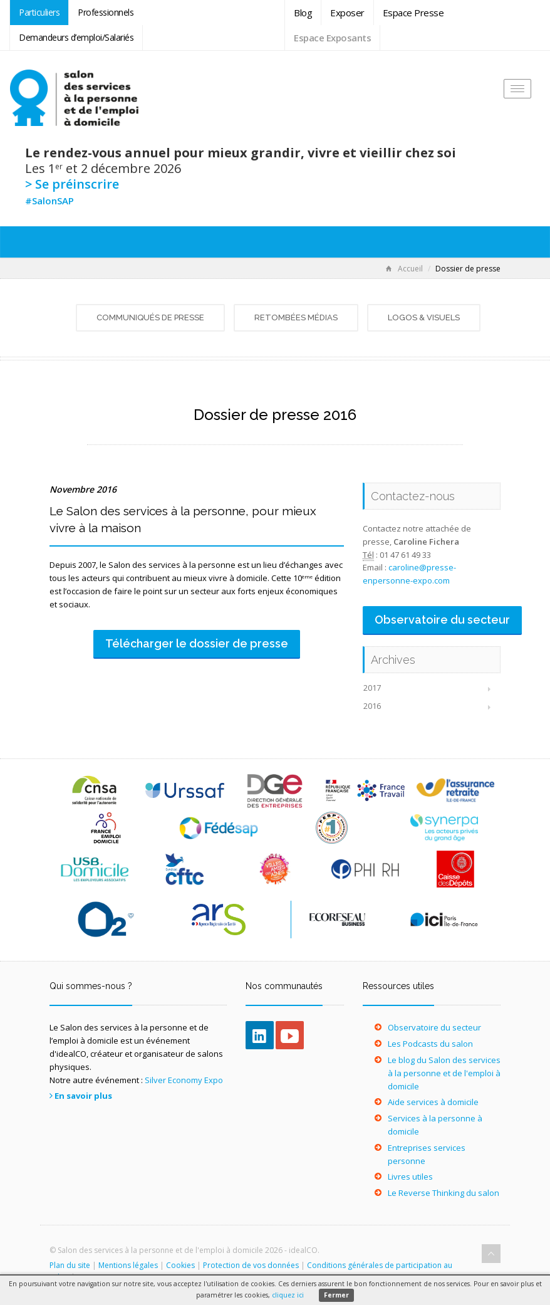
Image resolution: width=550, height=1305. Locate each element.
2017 (372, 687)
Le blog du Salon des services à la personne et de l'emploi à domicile (444, 1073)
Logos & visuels (424, 317)
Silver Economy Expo (184, 1080)
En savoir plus (83, 1095)
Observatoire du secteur (434, 1027)
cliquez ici (288, 1295)
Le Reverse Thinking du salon (443, 1192)
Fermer (336, 1295)
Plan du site (69, 1265)
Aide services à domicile (433, 1102)
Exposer (347, 12)
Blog (303, 12)
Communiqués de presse (150, 317)
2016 (372, 705)
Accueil (404, 268)
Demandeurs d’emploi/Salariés (76, 37)
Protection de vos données (251, 1265)
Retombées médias (296, 317)
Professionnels (105, 12)
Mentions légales (128, 1265)
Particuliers (39, 12)
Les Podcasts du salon (430, 1043)
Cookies (180, 1265)
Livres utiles (410, 1176)
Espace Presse (413, 12)
